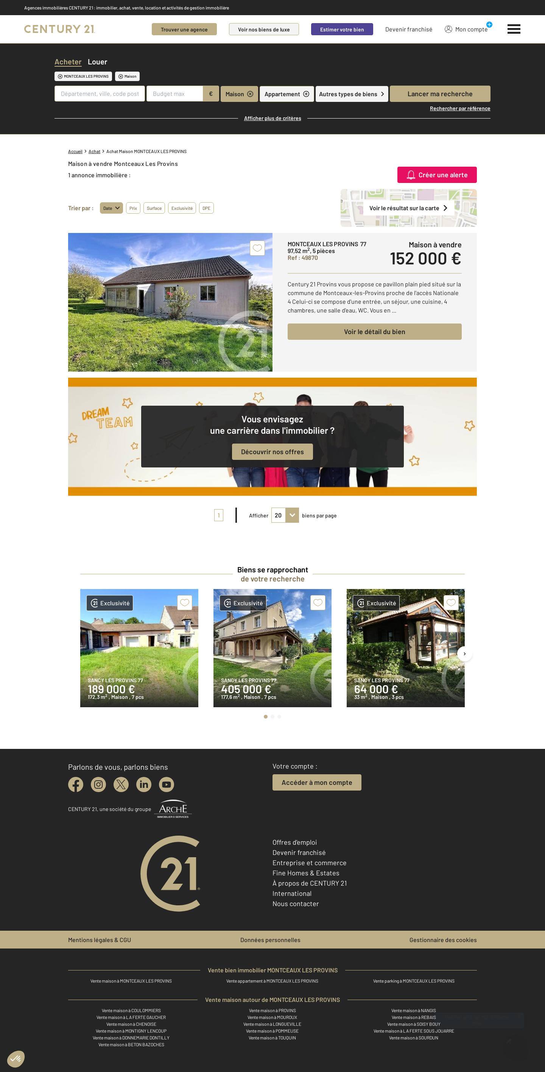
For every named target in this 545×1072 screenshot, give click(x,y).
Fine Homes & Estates (305, 873)
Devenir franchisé (409, 29)
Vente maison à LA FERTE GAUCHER (131, 1017)
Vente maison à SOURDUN (413, 1037)
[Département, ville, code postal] (99, 94)
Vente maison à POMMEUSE (272, 1030)
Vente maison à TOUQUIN (272, 1037)
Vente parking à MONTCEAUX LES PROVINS (414, 980)
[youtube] (166, 784)
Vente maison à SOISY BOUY (414, 1024)
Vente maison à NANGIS (413, 1010)
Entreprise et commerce (309, 862)
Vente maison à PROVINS (272, 1010)
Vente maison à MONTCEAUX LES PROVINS (131, 980)
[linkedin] (143, 784)
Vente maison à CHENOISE (131, 1024)
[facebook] (75, 784)
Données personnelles (270, 939)
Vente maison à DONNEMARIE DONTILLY (131, 1037)
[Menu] (514, 29)
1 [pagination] (219, 515)
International (291, 893)
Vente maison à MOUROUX (272, 1017)
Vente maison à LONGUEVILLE (272, 1024)
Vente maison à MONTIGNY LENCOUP (131, 1030)
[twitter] (121, 784)
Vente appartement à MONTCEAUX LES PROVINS (272, 980)
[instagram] (98, 784)
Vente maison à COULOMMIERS (131, 1010)
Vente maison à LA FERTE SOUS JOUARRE (414, 1030)
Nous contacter (295, 903)
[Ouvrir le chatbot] (515, 1043)
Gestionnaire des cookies (443, 939)
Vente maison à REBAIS (414, 1017)
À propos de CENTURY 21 (309, 883)
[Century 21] (59, 29)
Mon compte (466, 29)
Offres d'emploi (294, 842)
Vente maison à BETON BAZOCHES (131, 1044)
